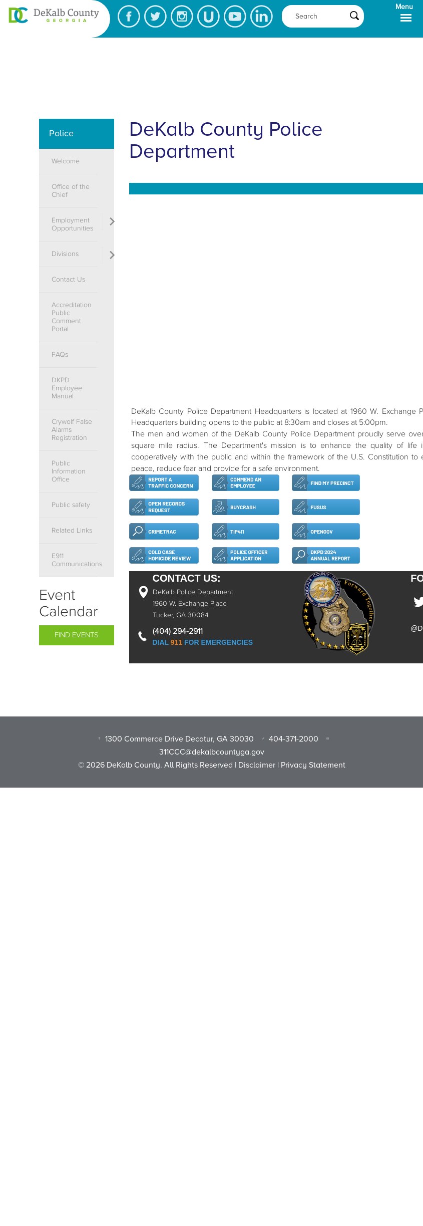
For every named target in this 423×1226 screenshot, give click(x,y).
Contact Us (68, 279)
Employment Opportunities (72, 224)
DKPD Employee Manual (67, 388)
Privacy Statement (313, 765)
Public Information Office (69, 471)
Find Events (77, 635)
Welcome (66, 161)
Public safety (71, 505)
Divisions (65, 254)
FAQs (60, 354)
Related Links (72, 530)
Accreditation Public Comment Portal (72, 317)
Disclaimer (256, 765)
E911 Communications (75, 560)
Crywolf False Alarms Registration (72, 429)
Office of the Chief (71, 190)
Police (61, 133)
